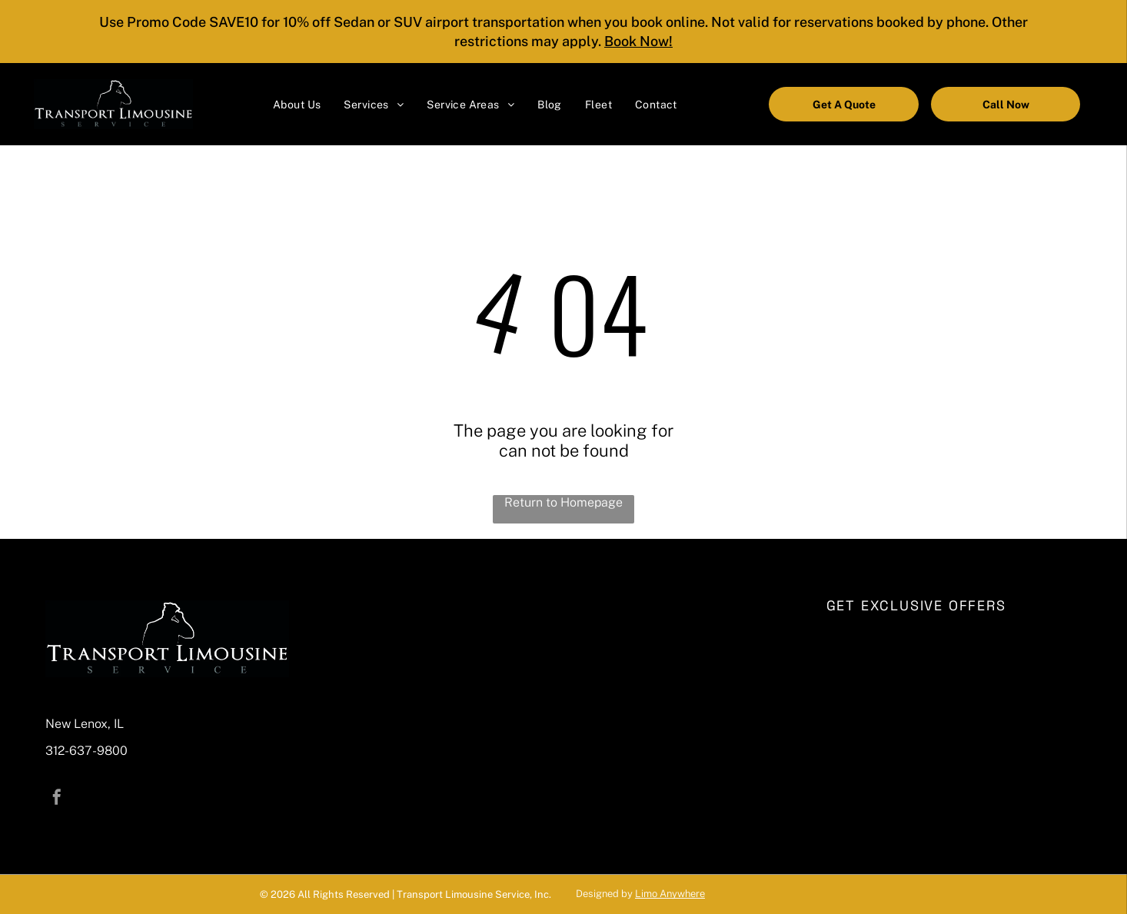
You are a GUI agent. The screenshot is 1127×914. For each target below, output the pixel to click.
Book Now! (638, 41)
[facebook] (56, 799)
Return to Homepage (563, 502)
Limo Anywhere (670, 893)
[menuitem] (296, 104)
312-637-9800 (86, 750)
